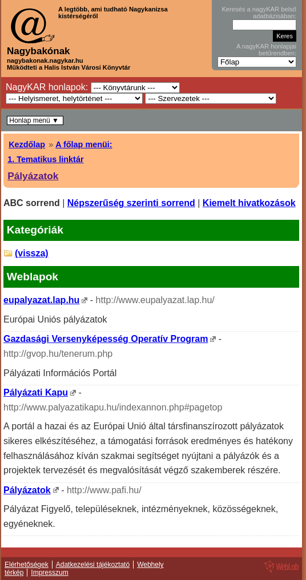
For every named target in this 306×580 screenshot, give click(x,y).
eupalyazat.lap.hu (41, 300)
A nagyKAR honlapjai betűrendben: (266, 50)
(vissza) (32, 253)
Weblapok (32, 277)
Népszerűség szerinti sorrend (131, 203)
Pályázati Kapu (35, 392)
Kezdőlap (27, 144)
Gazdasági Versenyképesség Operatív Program (105, 339)
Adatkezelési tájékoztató (93, 565)
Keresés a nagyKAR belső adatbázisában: (259, 12)
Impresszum (49, 573)
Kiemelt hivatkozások (249, 203)
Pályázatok (32, 176)
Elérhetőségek (27, 565)
